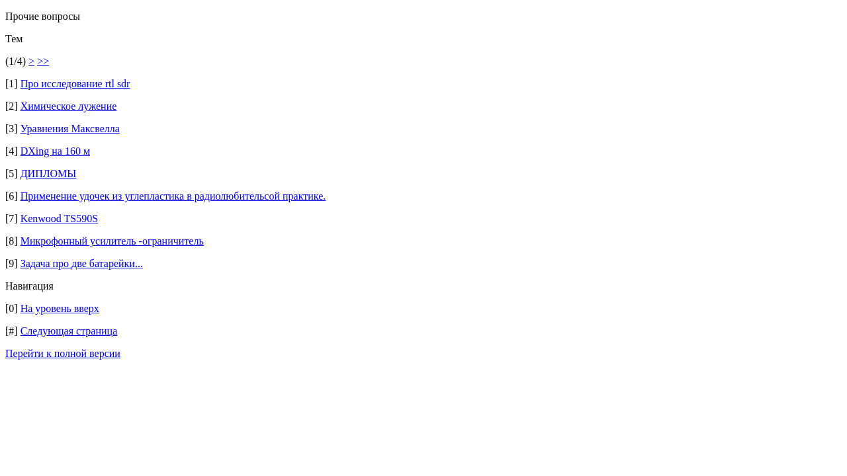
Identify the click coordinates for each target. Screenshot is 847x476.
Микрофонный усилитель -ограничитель (112, 241)
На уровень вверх (60, 308)
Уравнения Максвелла (70, 128)
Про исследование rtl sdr (75, 83)
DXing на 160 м (55, 151)
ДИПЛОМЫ (49, 173)
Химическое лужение (69, 106)
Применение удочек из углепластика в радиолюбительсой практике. (173, 196)
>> (43, 61)
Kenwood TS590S (60, 218)
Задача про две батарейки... (82, 263)
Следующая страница (69, 331)
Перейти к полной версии (62, 353)
